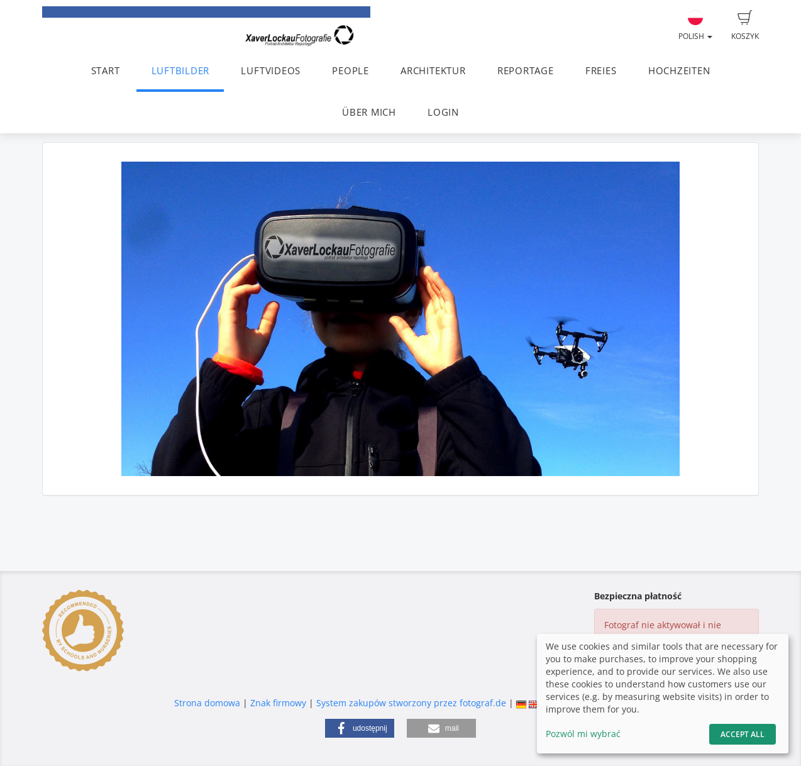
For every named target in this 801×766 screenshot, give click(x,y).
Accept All (743, 734)
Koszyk (745, 26)
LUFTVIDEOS (271, 70)
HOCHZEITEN (679, 70)
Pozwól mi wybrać (583, 734)
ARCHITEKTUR (432, 70)
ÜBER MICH (369, 112)
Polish (695, 26)
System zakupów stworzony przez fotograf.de (411, 703)
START (105, 70)
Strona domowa (207, 703)
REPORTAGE (525, 70)
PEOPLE (350, 70)
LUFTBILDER (181, 70)
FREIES (601, 70)
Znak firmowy (279, 703)
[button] (359, 728)
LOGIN (443, 112)
